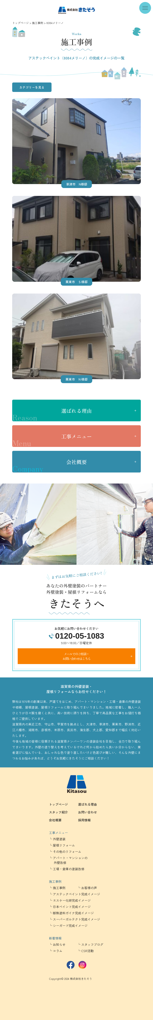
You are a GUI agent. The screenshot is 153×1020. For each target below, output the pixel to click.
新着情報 (55, 938)
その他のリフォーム (67, 851)
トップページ (20, 23)
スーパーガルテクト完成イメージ (76, 919)
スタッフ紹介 (58, 812)
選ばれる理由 (52, 414)
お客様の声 (89, 887)
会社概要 (49, 465)
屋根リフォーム (64, 845)
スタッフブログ (92, 944)
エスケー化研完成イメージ (72, 900)
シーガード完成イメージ (70, 925)
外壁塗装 (59, 839)
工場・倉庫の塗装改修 (68, 868)
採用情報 (84, 820)
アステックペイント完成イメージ (76, 894)
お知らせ (59, 944)
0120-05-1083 (79, 636)
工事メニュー (52, 440)
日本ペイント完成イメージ (72, 906)
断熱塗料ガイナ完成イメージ (73, 913)
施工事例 (37, 23)
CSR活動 (87, 950)
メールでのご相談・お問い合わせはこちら (76, 656)
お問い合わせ (87, 812)
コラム (57, 950)
